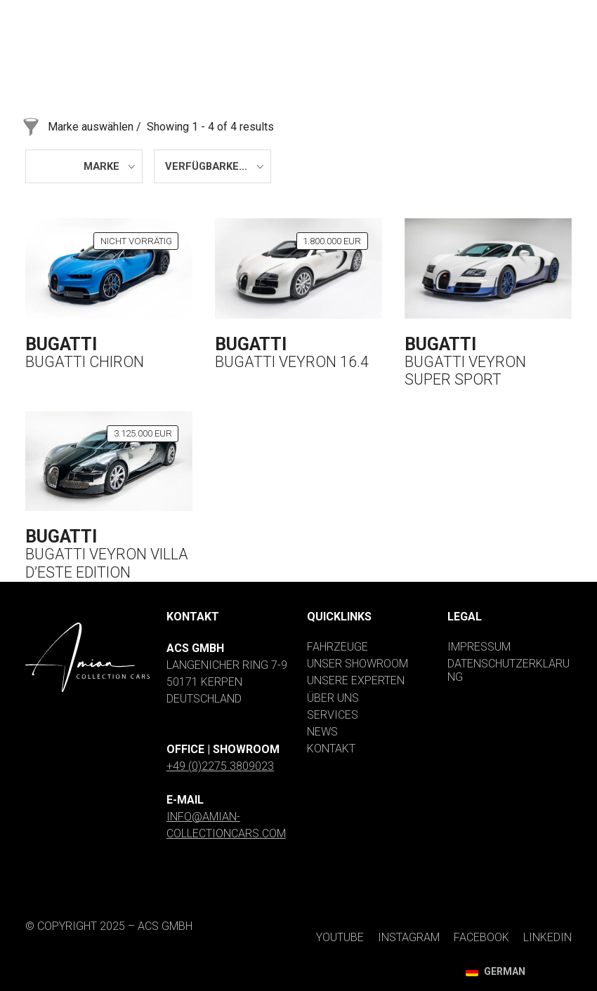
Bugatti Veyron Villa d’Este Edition (106, 563)
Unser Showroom (357, 663)
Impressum (479, 646)
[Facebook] (463, 12)
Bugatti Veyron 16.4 (292, 362)
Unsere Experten (356, 680)
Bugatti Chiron (84, 362)
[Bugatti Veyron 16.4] (298, 268)
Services (332, 714)
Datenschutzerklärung (508, 670)
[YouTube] (295, 12)
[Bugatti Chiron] (108, 268)
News (322, 731)
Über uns (333, 698)
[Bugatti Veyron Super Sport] (488, 268)
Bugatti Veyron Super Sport (465, 371)
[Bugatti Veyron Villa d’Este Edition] (108, 461)
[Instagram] (378, 12)
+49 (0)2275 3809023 (220, 766)
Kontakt (331, 748)
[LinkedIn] (541, 12)
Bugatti (61, 344)
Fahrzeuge (337, 646)
